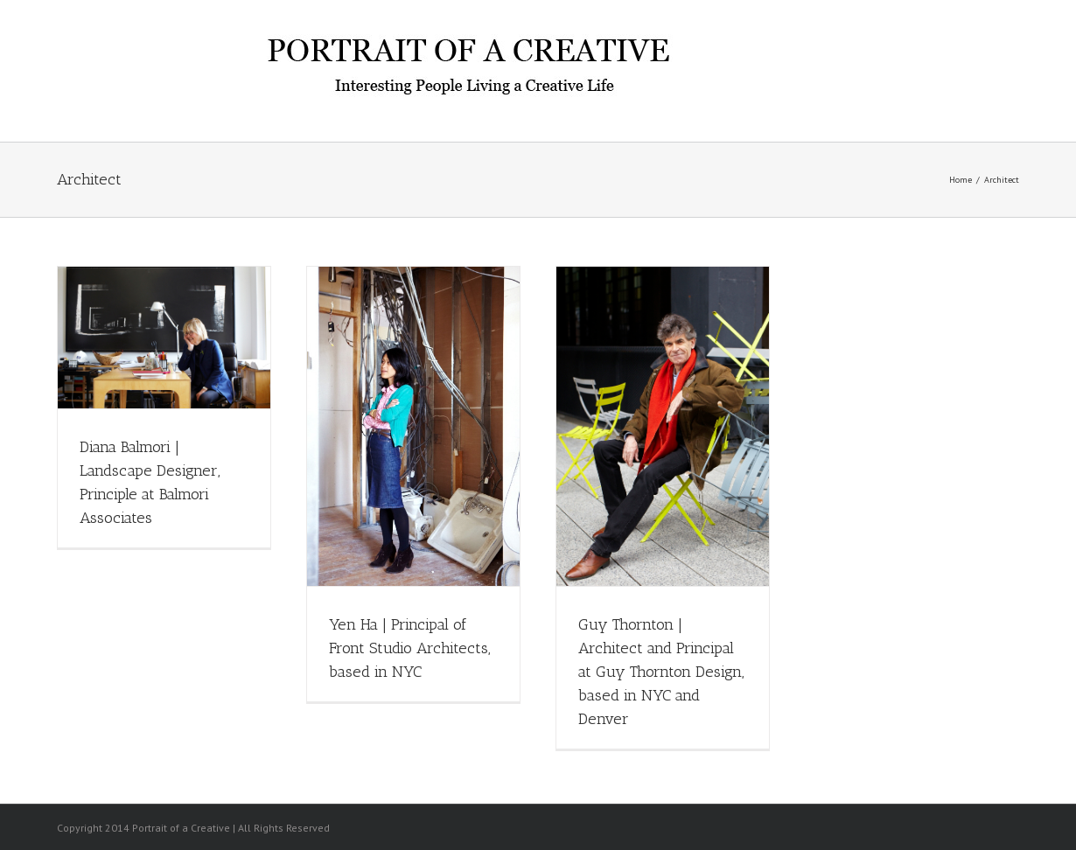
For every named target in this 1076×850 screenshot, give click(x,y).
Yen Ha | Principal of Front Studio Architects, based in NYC (410, 648)
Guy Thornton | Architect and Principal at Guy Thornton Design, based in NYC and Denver (661, 671)
